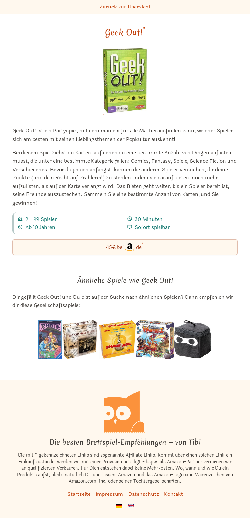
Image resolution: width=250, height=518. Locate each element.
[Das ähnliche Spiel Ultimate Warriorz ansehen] (155, 339)
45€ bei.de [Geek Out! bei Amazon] (125, 246)
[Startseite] (125, 412)
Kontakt (173, 494)
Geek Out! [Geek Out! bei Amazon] (125, 32)
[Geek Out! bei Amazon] (125, 84)
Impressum (109, 494)
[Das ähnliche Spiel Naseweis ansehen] (117, 339)
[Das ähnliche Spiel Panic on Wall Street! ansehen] (80, 339)
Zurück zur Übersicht (125, 7)
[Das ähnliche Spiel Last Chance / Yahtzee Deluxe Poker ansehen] (50, 339)
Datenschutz (143, 494)
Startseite (78, 494)
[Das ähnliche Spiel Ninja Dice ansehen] (193, 339)
